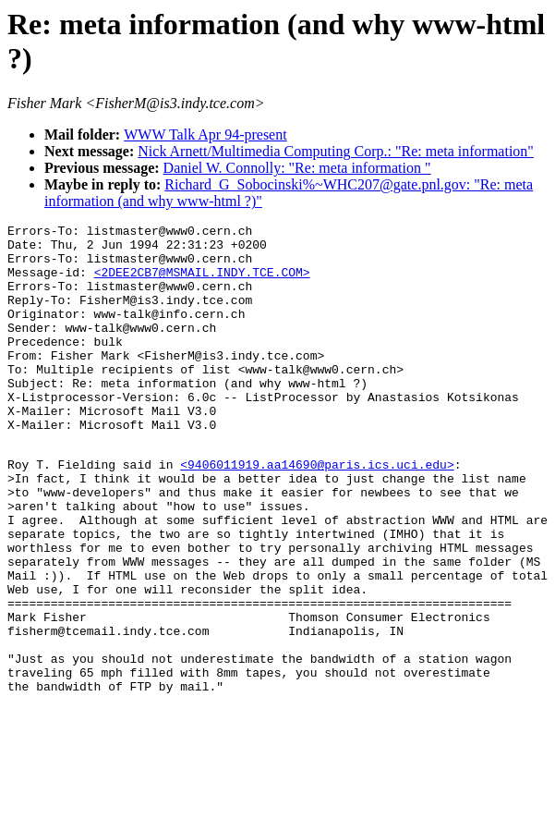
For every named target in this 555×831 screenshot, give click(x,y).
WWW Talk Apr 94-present (205, 134)
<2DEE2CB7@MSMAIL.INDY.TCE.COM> (202, 283)
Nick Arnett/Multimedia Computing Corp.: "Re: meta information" (336, 151)
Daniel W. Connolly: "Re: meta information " (297, 168)
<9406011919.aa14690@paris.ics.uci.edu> (316, 511)
